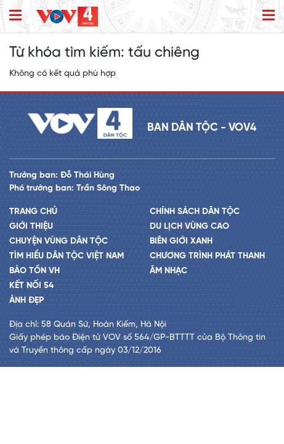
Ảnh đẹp (26, 300)
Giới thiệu (31, 226)
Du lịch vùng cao (189, 226)
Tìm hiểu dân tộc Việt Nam (66, 256)
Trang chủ (33, 211)
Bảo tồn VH (34, 271)
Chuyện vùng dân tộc (58, 241)
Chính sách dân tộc (195, 211)
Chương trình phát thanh (207, 256)
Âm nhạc (168, 271)
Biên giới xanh (181, 241)
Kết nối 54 (31, 285)
